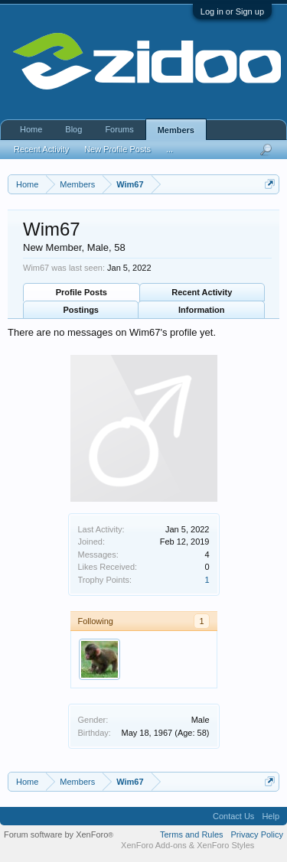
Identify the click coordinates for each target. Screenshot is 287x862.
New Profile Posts (117, 149)
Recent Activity (201, 292)
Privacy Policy (257, 834)
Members (176, 130)
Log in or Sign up (232, 11)
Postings (81, 309)
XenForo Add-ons (154, 845)
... (169, 149)
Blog (73, 129)
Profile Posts (81, 292)
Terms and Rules (191, 834)
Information (201, 309)
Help (270, 816)
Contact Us (233, 816)
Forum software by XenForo (58, 834)
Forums (119, 129)
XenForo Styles (225, 845)
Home (31, 129)
